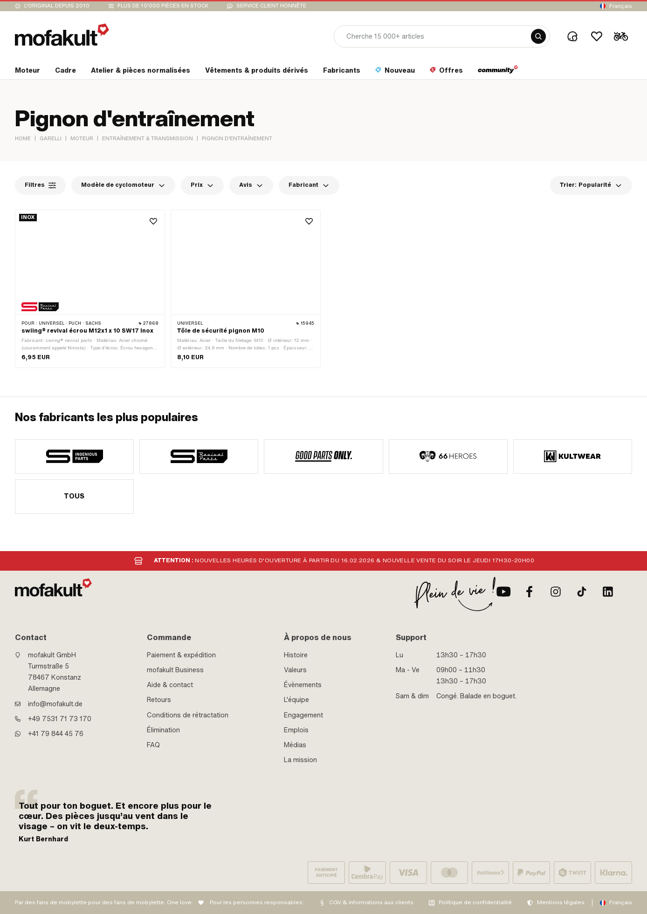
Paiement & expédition (181, 655)
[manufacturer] (74, 456)
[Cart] (621, 36)
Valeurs (295, 670)
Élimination (163, 730)
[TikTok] (581, 591)
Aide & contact (170, 684)
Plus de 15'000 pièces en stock (162, 6)
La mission (300, 759)
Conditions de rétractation (187, 715)
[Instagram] (555, 591)
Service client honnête (271, 6)
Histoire (296, 655)
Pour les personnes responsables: (257, 902)
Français (620, 6)
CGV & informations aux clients (371, 902)
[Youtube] (503, 591)
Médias (295, 745)
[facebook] (529, 591)
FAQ (153, 745)
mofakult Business (175, 670)
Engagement (303, 715)
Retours (159, 699)
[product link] (90, 289)
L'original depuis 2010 (56, 6)
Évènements (303, 684)
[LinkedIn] (608, 591)
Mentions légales (561, 902)
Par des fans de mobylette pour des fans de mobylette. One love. (104, 902)
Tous (74, 496)
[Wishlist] (596, 36)
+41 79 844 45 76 (55, 733)
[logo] (62, 34)
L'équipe (296, 699)
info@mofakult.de (55, 704)
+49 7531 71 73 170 (59, 718)
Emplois (296, 730)
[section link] (27, 72)
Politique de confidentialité (475, 902)
